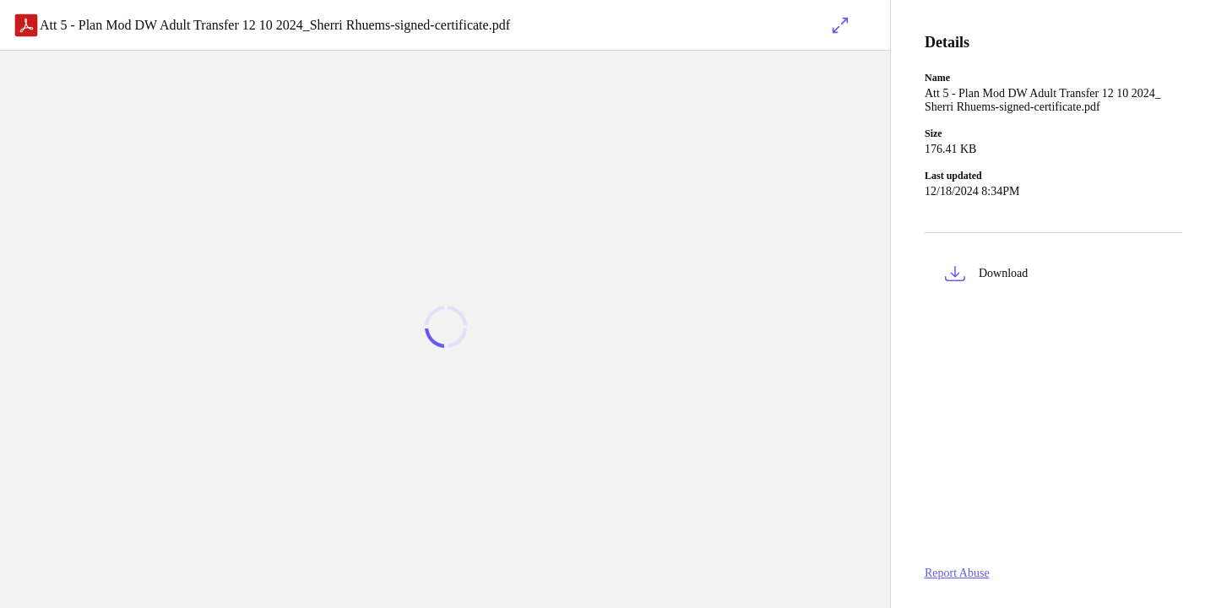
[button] (1053, 276)
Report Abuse (957, 573)
